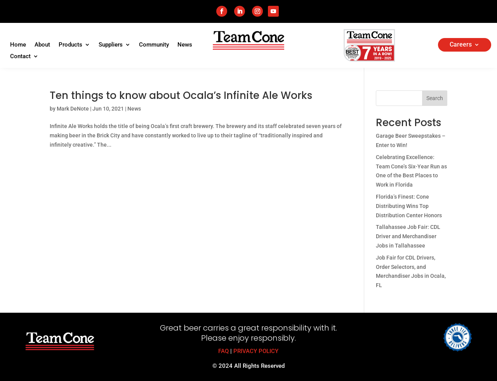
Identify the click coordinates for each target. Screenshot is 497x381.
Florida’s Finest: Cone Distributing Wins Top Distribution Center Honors (409, 206)
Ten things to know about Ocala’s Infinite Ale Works (181, 95)
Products (70, 45)
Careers (461, 45)
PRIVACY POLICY (255, 351)
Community (154, 45)
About (42, 45)
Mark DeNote (73, 109)
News (184, 45)
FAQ (223, 351)
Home (18, 45)
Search (434, 98)
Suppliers (111, 45)
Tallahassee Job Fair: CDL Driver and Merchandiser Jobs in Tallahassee (408, 236)
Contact (20, 57)
